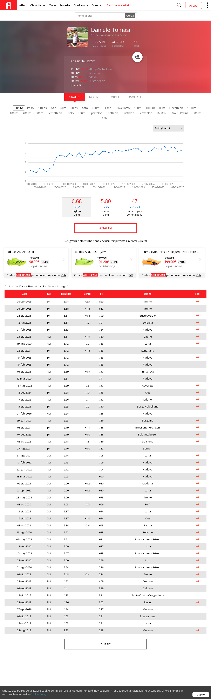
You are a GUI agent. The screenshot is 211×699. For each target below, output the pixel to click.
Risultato (66, 294)
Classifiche (37, 5)
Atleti (23, 5)
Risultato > (34, 286)
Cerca (130, 15)
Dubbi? (106, 644)
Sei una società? (118, 5)
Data (22, 286)
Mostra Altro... (78, 85)
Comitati (97, 5)
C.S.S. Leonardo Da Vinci (109, 35)
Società (65, 5)
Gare (52, 5)
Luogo (63, 286)
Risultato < (50, 286)
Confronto (81, 5)
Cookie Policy (38, 694)
